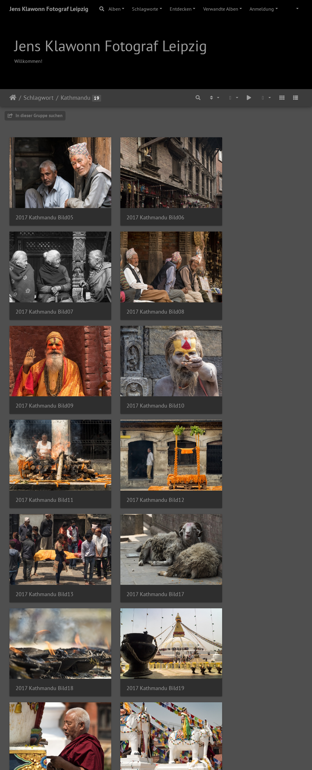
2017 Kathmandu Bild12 (145, 384)
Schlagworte (145, 9)
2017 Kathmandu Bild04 (44, 733)
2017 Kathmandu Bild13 (246, 384)
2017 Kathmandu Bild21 (145, 559)
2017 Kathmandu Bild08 (44, 297)
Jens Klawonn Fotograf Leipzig (48, 9)
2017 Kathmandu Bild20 (44, 559)
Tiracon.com (177, 757)
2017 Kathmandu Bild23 (44, 646)
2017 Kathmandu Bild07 (246, 210)
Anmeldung (262, 9)
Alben (114, 9)
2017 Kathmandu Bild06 (145, 210)
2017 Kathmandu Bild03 (246, 646)
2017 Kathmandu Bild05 (44, 210)
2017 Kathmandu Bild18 (145, 472)
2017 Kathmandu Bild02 (145, 646)
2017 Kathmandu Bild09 (145, 297)
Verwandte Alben (220, 9)
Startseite (12, 97)
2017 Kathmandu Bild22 (246, 559)
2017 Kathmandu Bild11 (44, 384)
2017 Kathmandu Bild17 (44, 472)
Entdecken (181, 9)
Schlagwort (38, 98)
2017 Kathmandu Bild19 (246, 472)
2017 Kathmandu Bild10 (246, 297)
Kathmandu (75, 98)
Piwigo (154, 757)
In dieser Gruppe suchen (35, 115)
